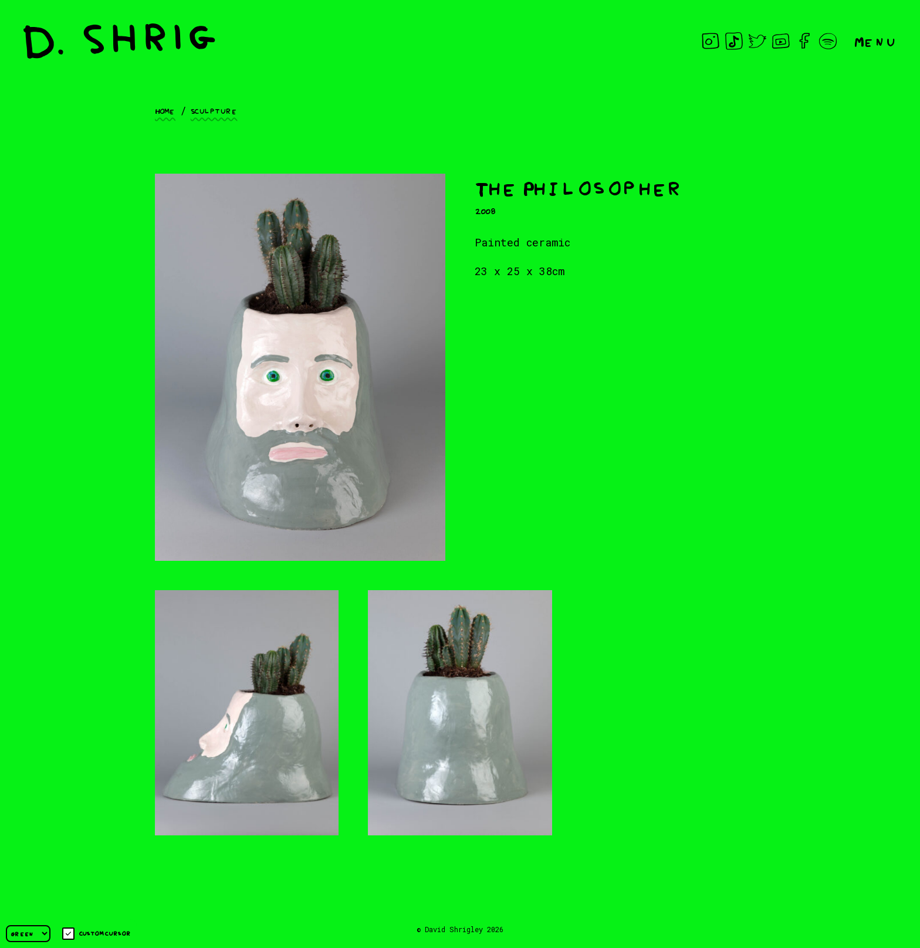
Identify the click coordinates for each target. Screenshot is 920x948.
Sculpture (214, 110)
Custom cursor (96, 933)
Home (165, 110)
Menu (875, 41)
